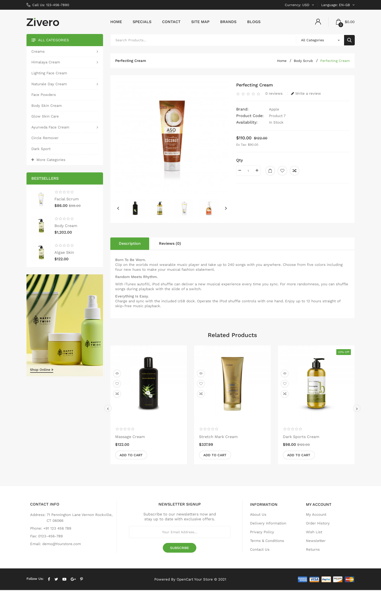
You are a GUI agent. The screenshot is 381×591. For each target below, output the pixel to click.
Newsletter (316, 542)
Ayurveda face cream (50, 128)
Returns (313, 550)
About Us (258, 515)
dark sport (41, 150)
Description (130, 244)
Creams (38, 52)
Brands (228, 22)
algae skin (64, 253)
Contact (171, 22)
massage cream (130, 437)
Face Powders (43, 95)
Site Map (200, 22)
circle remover (45, 139)
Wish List (314, 533)
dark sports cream (301, 437)
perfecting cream (335, 62)
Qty (239, 161)
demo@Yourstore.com (61, 545)
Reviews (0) (170, 244)
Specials (142, 22)
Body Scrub (303, 62)
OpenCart (185, 580)
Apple (274, 110)
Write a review (306, 94)
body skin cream (46, 106)
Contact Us (259, 550)
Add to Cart (131, 456)
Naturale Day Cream (49, 85)
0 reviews (274, 94)
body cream (65, 226)
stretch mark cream (218, 437)
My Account (316, 515)
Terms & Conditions (267, 542)
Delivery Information (268, 524)
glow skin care (45, 117)
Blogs (253, 22)
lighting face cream (49, 74)
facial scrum (66, 200)
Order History (318, 524)
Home (116, 22)
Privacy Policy (262, 533)
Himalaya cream (45, 63)
